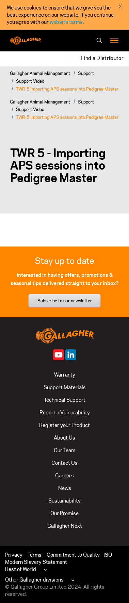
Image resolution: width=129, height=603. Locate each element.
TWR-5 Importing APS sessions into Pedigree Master (67, 89)
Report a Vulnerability (64, 412)
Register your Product (64, 425)
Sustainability (64, 500)
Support (86, 73)
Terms (35, 554)
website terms (66, 22)
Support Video (30, 81)
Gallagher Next (64, 525)
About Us (64, 437)
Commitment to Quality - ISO (79, 554)
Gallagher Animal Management (40, 73)
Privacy (13, 554)
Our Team (64, 450)
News (64, 488)
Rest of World (20, 569)
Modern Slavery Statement (36, 562)
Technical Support (64, 399)
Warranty (64, 374)
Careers (64, 475)
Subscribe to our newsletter (64, 301)
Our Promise (64, 513)
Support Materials (65, 387)
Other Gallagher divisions (34, 579)
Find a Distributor (102, 58)
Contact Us (64, 462)
